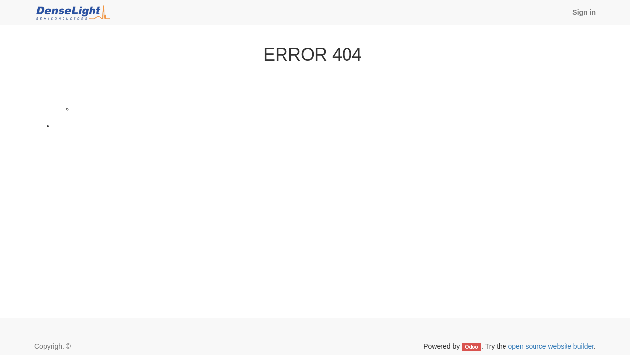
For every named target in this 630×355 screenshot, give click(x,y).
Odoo (471, 347)
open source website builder (551, 346)
